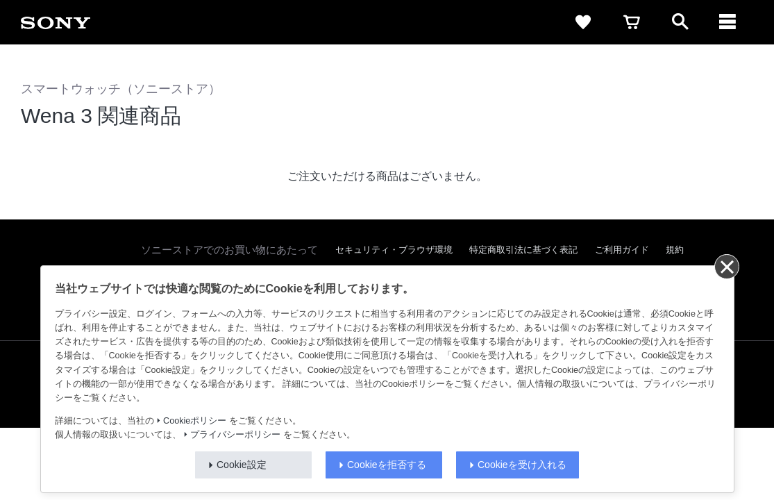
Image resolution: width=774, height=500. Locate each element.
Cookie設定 (242, 464)
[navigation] (729, 22)
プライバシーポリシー (235, 435)
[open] (680, 22)
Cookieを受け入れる (522, 464)
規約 (675, 249)
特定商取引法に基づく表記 (523, 249)
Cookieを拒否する (386, 464)
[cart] (631, 22)
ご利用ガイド (622, 249)
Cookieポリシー (194, 421)
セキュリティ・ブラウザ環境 (394, 249)
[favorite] (583, 22)
